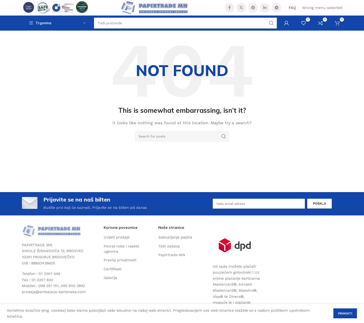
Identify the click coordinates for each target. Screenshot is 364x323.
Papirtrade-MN (171, 264)
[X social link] (241, 10)
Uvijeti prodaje (117, 246)
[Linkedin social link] (265, 10)
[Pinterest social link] (253, 10)
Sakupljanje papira (175, 246)
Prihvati (345, 313)
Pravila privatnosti (120, 269)
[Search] (185, 29)
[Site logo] (57, 10)
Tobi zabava (169, 255)
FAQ (292, 10)
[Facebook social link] (229, 10)
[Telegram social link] (276, 10)
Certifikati (112, 278)
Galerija (110, 287)
